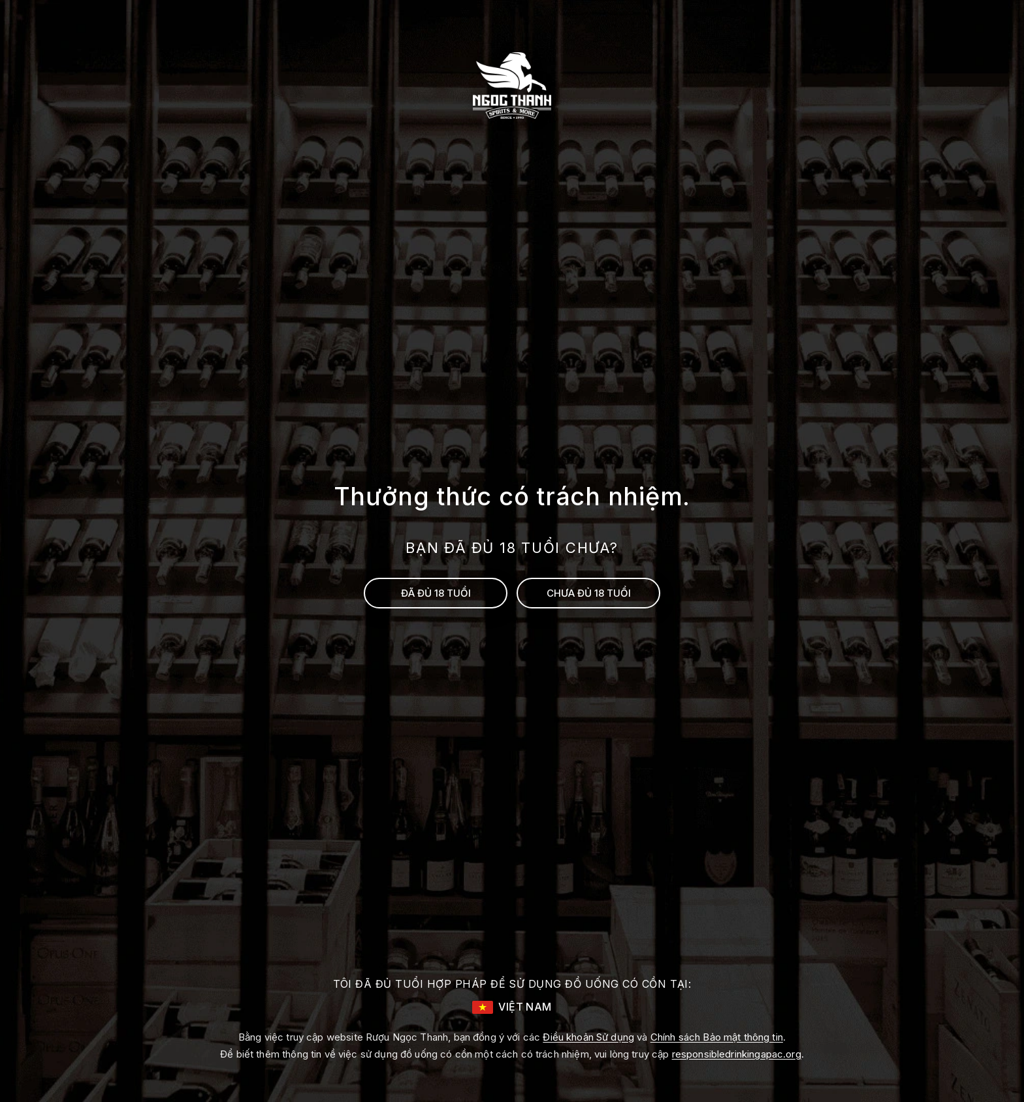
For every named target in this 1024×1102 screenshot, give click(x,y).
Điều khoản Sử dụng (588, 1037)
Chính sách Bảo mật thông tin (716, 1037)
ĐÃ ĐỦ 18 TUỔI (436, 593)
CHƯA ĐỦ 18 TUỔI (589, 593)
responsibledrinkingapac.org (736, 1054)
